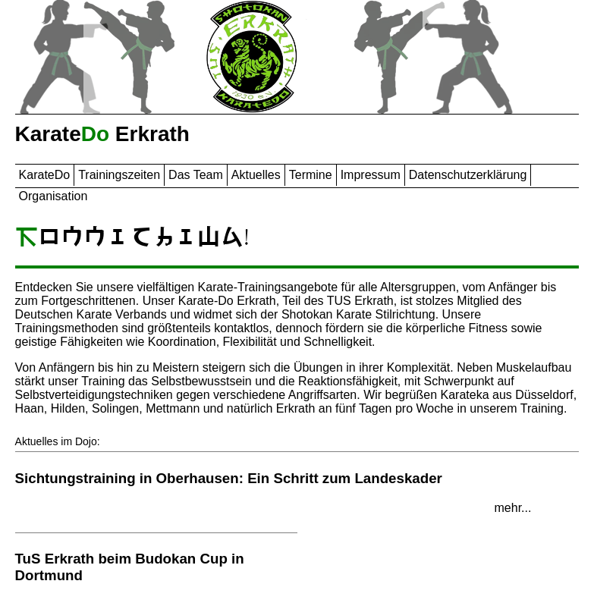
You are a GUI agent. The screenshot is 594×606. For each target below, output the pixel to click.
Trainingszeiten (119, 174)
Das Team (195, 174)
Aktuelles (256, 174)
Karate (45, 174)
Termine (310, 174)
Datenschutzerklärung (468, 174)
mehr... (513, 507)
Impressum (371, 174)
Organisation (53, 196)
